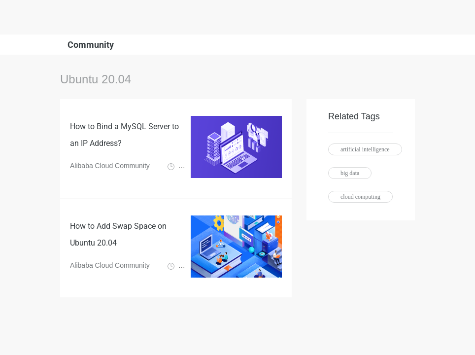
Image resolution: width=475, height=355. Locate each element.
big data (349, 173)
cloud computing (360, 196)
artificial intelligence (365, 149)
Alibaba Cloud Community (110, 166)
